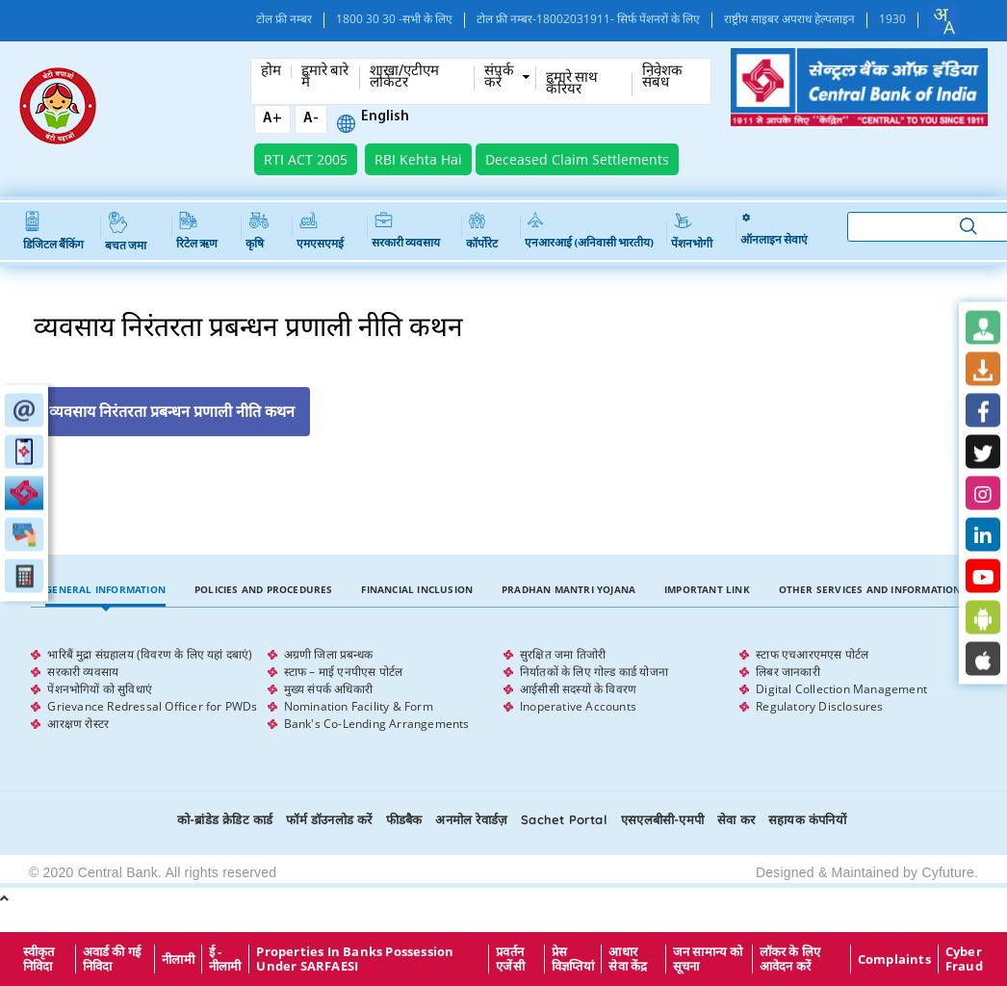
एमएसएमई (320, 231)
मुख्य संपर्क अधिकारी (328, 689)
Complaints (894, 959)
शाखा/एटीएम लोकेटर (404, 78)
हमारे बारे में (325, 78)
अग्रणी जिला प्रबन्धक (328, 654)
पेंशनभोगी (691, 230)
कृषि (257, 230)
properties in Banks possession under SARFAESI (354, 959)
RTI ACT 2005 (306, 159)
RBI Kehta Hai (418, 159)
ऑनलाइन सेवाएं (774, 230)
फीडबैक (404, 819)
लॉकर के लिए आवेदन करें (790, 959)
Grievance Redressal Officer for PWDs (152, 706)
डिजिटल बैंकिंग (53, 231)
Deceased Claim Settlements (577, 159)
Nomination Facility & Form (358, 706)
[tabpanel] (503, 689)
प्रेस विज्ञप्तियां (573, 959)
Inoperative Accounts (578, 706)
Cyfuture (947, 872)
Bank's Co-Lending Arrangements (377, 723)
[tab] (105, 590)
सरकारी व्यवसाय (406, 230)
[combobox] (943, 21)
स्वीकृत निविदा (39, 959)
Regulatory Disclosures (819, 706)
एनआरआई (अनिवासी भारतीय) (589, 230)
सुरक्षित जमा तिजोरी (563, 654)
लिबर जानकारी (788, 671)
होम (271, 72)
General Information (105, 589)
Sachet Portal (564, 819)
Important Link (707, 589)
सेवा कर (736, 819)
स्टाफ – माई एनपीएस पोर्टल (343, 671)
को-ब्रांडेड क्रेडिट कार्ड (224, 819)
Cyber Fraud (964, 959)
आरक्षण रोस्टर (78, 723)
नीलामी (178, 959)
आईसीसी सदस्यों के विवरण (578, 689)
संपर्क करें (499, 78)
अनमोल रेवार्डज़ (471, 819)
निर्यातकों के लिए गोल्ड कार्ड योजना (594, 671)
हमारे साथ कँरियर (572, 84)
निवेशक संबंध (662, 78)
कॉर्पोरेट (482, 230)
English (385, 117)
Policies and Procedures (263, 589)
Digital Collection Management (841, 689)
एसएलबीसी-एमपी (662, 819)
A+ (272, 119)
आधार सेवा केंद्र (627, 959)
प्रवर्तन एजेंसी (510, 959)
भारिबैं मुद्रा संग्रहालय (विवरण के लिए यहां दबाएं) (149, 654)
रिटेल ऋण (197, 231)
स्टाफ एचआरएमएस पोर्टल (812, 654)
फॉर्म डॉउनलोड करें (329, 819)
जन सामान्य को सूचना (708, 959)
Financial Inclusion (417, 589)
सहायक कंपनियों (807, 819)
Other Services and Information (870, 589)
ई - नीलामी (225, 959)
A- (311, 119)
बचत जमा (125, 232)
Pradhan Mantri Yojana (568, 589)
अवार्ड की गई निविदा (112, 959)
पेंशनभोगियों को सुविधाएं (99, 689)
